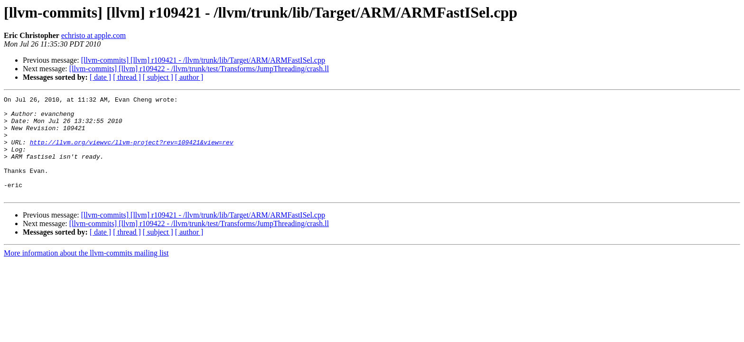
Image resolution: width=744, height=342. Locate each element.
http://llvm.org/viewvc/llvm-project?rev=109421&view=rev (131, 152)
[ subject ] (158, 77)
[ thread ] (127, 77)
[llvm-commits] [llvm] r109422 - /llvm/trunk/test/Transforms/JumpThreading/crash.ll (199, 69)
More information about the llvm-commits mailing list (86, 273)
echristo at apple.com (93, 35)
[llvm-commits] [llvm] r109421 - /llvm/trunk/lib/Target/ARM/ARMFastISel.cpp (203, 60)
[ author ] (189, 77)
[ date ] (100, 77)
